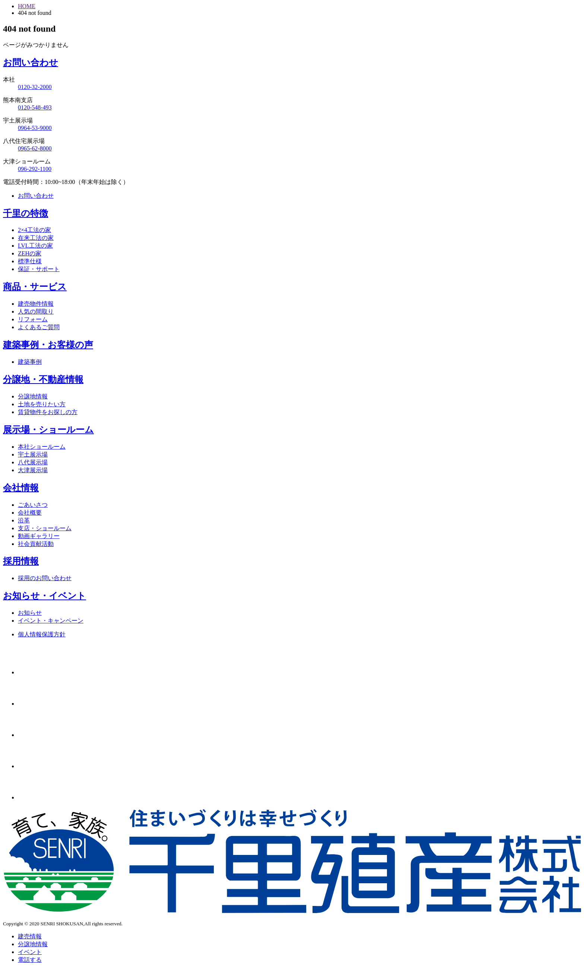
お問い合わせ (30, 62)
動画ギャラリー (39, 536)
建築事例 (30, 362)
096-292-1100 (34, 169)
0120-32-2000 (35, 87)
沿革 (24, 520)
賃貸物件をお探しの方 (47, 412)
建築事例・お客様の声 (48, 345)
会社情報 (21, 488)
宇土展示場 (33, 454)
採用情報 (21, 561)
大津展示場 (33, 470)
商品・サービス (35, 287)
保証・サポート (39, 269)
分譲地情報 (33, 396)
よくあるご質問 (39, 327)
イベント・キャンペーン (50, 620)
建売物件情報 (36, 303)
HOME (26, 6)
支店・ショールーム (45, 528)
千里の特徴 (25, 213)
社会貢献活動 (36, 544)
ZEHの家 (29, 253)
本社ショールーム (42, 446)
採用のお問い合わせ (45, 578)
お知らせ (30, 613)
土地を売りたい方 (42, 404)
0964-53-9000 (35, 128)
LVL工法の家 (35, 245)
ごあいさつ (33, 505)
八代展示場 (33, 462)
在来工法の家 (36, 238)
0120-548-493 (35, 107)
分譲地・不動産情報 (43, 379)
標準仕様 (30, 261)
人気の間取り (36, 311)
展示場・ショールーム (48, 430)
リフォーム (33, 319)
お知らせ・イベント (44, 596)
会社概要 (30, 512)
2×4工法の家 (34, 230)
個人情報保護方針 (42, 634)
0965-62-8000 (35, 148)
